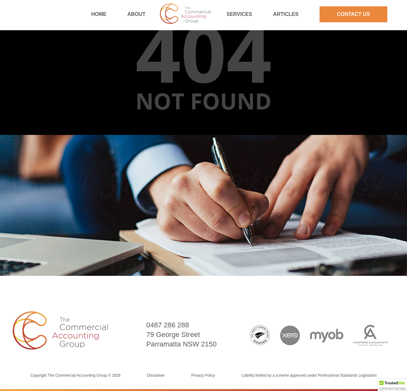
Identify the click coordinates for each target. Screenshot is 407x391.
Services (239, 14)
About (137, 14)
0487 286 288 (167, 325)
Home (99, 14)
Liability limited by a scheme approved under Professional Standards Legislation (309, 375)
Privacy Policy (203, 375)
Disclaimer (156, 375)
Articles (286, 14)
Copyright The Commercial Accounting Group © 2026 (75, 375)
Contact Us (353, 14)
